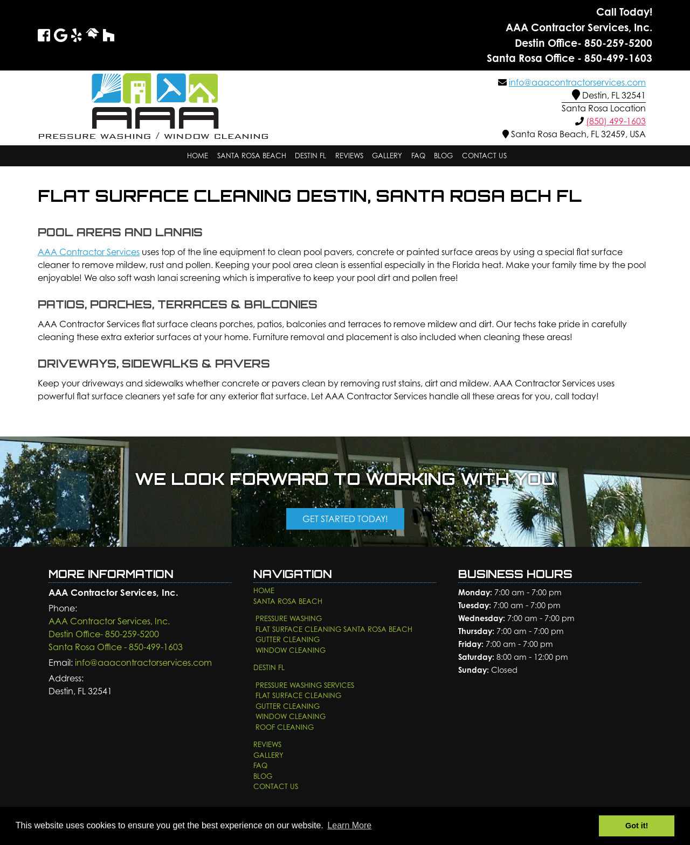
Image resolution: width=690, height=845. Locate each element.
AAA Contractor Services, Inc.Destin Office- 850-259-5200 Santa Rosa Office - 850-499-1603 (116, 634)
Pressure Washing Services (305, 685)
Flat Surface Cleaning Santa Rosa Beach (334, 629)
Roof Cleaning (285, 727)
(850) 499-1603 (616, 121)
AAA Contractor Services (89, 252)
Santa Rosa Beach (251, 155)
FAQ (418, 155)
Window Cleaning (291, 650)
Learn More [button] (349, 825)
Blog (443, 155)
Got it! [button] (636, 825)
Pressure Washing (289, 618)
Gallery (387, 155)
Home (197, 155)
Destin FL (310, 155)
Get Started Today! (345, 518)
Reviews (349, 155)
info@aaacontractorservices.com (577, 82)
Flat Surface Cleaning (298, 695)
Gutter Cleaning (288, 639)
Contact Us (484, 155)
